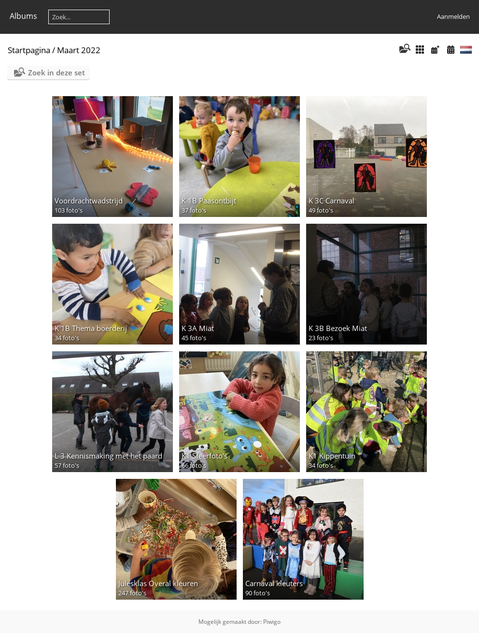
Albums (23, 16)
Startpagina (29, 50)
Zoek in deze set (56, 72)
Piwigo (272, 622)
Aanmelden (453, 16)
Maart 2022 (78, 50)
